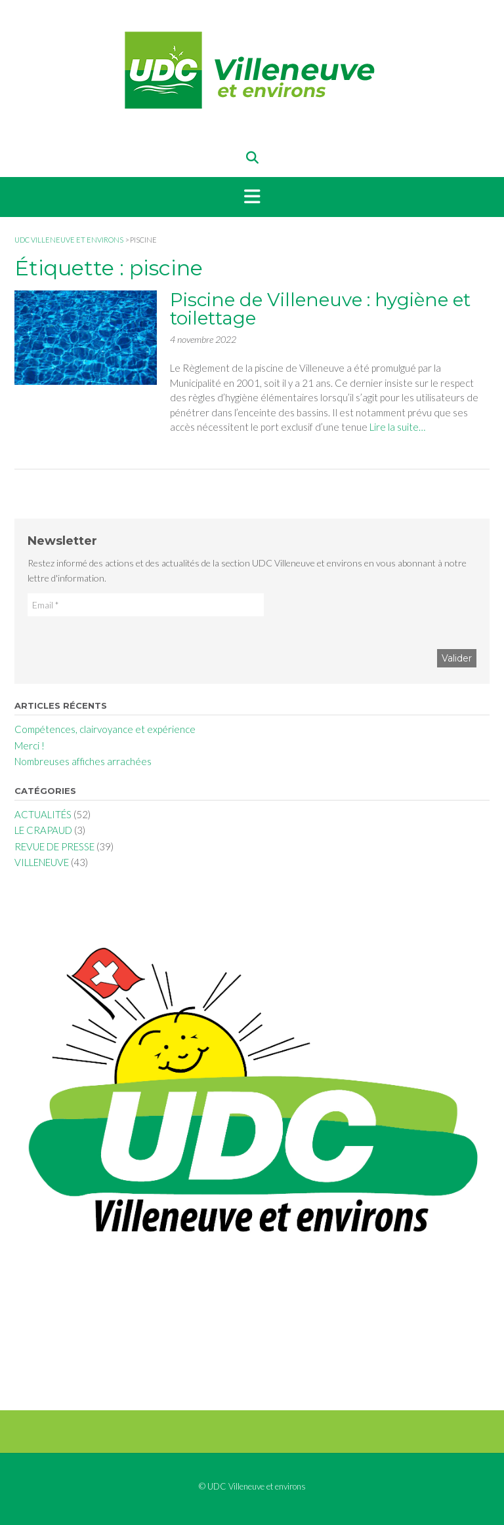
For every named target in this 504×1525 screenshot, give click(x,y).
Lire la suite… (397, 427)
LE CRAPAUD (43, 830)
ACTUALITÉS (43, 814)
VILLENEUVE (41, 862)
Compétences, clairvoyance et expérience (105, 729)
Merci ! (29, 745)
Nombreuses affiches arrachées (83, 761)
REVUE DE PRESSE (54, 846)
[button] (252, 197)
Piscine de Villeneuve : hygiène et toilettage (320, 308)
